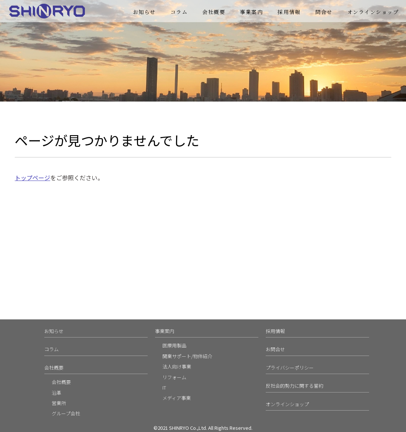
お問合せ (275, 349)
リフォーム (174, 377)
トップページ (32, 177)
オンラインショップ (373, 12)
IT (164, 387)
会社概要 (213, 12)
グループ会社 (66, 413)
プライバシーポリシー (290, 367)
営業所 (59, 403)
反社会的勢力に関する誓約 (294, 385)
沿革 (56, 392)
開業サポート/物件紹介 (187, 356)
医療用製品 (174, 345)
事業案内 (251, 12)
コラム (179, 12)
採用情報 (289, 12)
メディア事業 (176, 397)
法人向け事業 (176, 366)
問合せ (324, 12)
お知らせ (144, 12)
